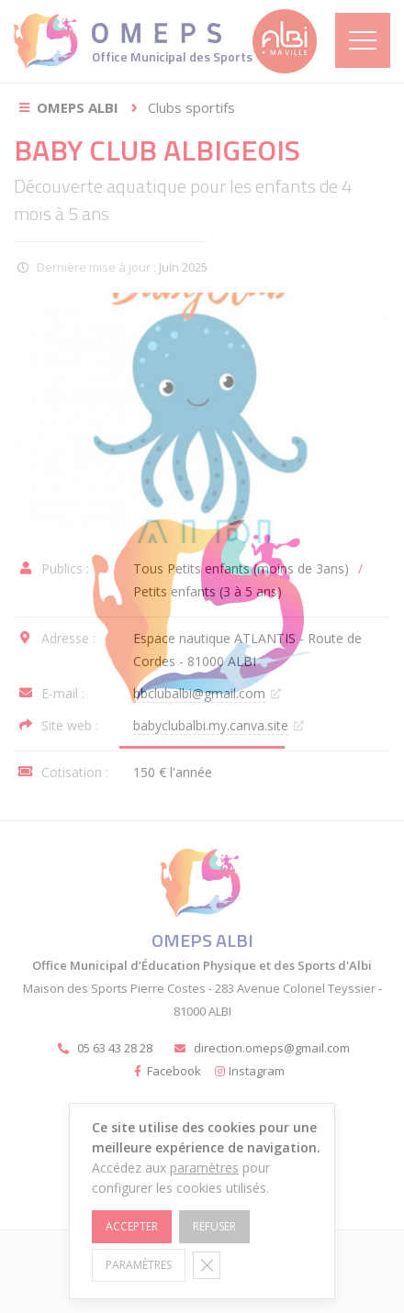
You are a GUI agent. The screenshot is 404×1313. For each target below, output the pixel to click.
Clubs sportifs (191, 107)
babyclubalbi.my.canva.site (210, 725)
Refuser (214, 1226)
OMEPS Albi (77, 107)
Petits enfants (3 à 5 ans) (207, 591)
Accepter (132, 1226)
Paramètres (139, 1265)
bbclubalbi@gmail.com (199, 693)
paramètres (204, 1167)
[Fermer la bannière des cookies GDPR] (206, 1265)
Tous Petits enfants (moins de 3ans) (241, 568)
